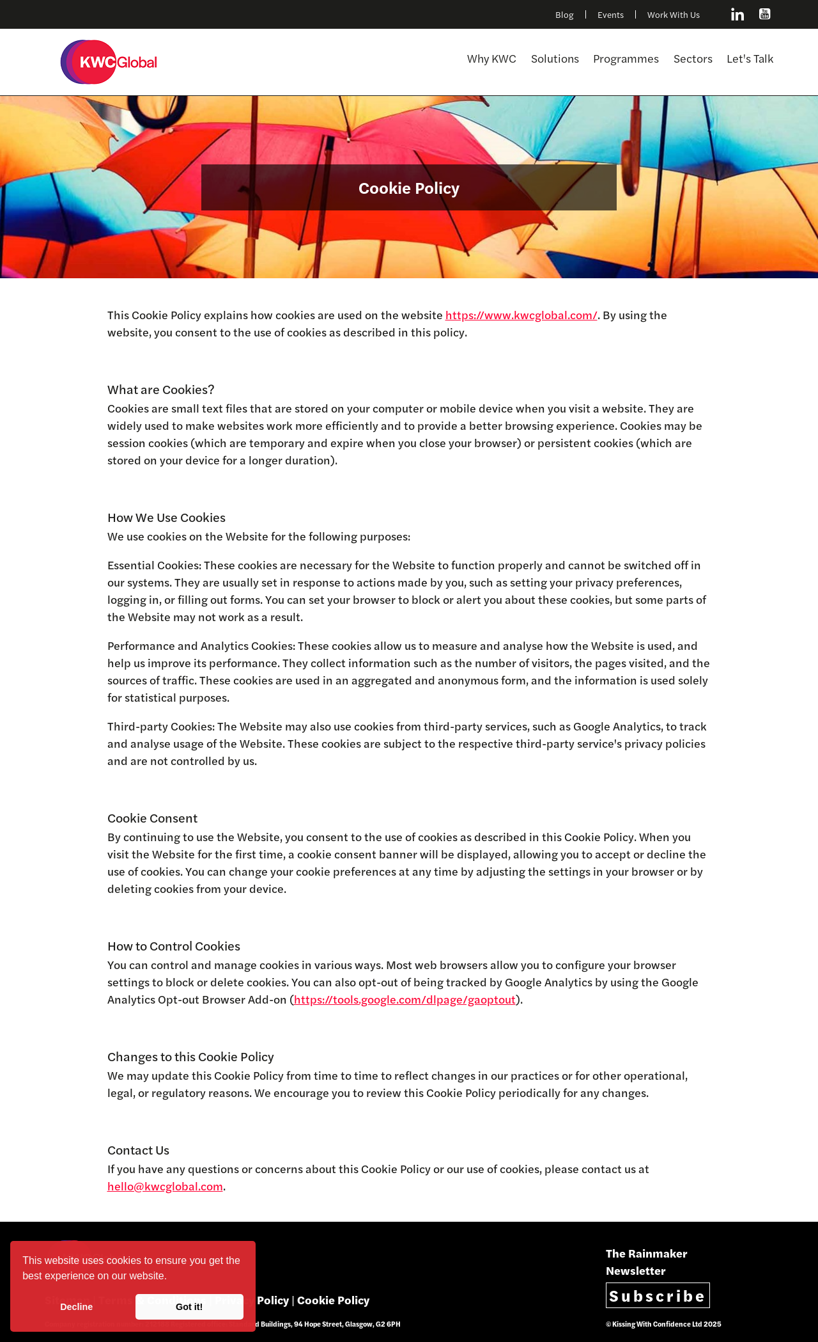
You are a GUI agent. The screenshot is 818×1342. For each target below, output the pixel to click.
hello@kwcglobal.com (165, 1186)
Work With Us (673, 14)
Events (611, 14)
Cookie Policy (333, 1299)
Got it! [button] (189, 1307)
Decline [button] (76, 1307)
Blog (564, 14)
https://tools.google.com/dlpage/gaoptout (405, 999)
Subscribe (658, 1295)
